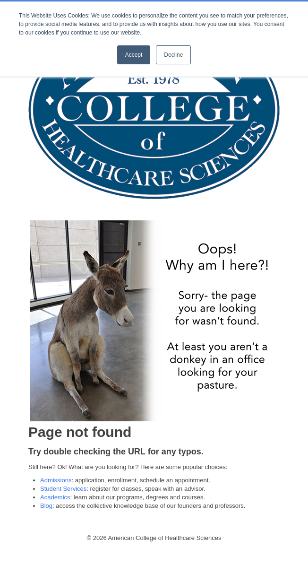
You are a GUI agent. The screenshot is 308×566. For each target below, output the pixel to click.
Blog (46, 505)
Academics (55, 497)
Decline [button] (173, 55)
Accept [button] (134, 55)
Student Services (63, 488)
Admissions (55, 480)
